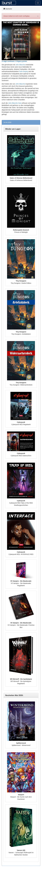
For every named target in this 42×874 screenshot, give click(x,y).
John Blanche (20, 65)
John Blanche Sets (14, 103)
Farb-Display (23, 71)
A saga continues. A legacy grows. (14, 61)
